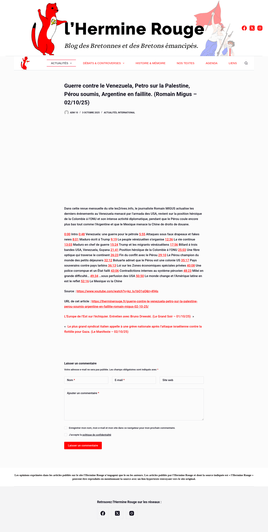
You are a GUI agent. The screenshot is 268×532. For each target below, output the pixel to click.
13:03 (68, 244)
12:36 (169, 239)
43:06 (115, 271)
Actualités (62, 63)
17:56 (174, 244)
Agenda (211, 63)
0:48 (82, 234)
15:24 (114, 244)
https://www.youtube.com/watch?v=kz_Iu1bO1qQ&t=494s (117, 291)
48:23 (188, 271)
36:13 (112, 265)
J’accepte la (90, 434)
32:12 (108, 260)
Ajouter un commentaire (83, 393)
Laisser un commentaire (83, 445)
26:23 (115, 255)
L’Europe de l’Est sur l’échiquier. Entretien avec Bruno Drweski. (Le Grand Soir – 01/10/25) (127, 316)
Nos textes (185, 63)
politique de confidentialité (96, 434)
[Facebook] (244, 28)
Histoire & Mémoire (151, 63)
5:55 (142, 234)
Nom (71, 380)
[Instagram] (259, 28)
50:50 (140, 276)
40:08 (191, 265)
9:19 (114, 239)
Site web (167, 380)
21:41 (115, 250)
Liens (233, 63)
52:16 (85, 281)
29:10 (162, 255)
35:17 (185, 260)
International (126, 112)
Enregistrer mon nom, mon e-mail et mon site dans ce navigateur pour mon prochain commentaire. (122, 427)
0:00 (67, 234)
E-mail (120, 380)
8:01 (75, 239)
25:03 (182, 250)
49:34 (94, 276)
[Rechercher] (246, 63)
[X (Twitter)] (252, 28)
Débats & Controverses (104, 63)
